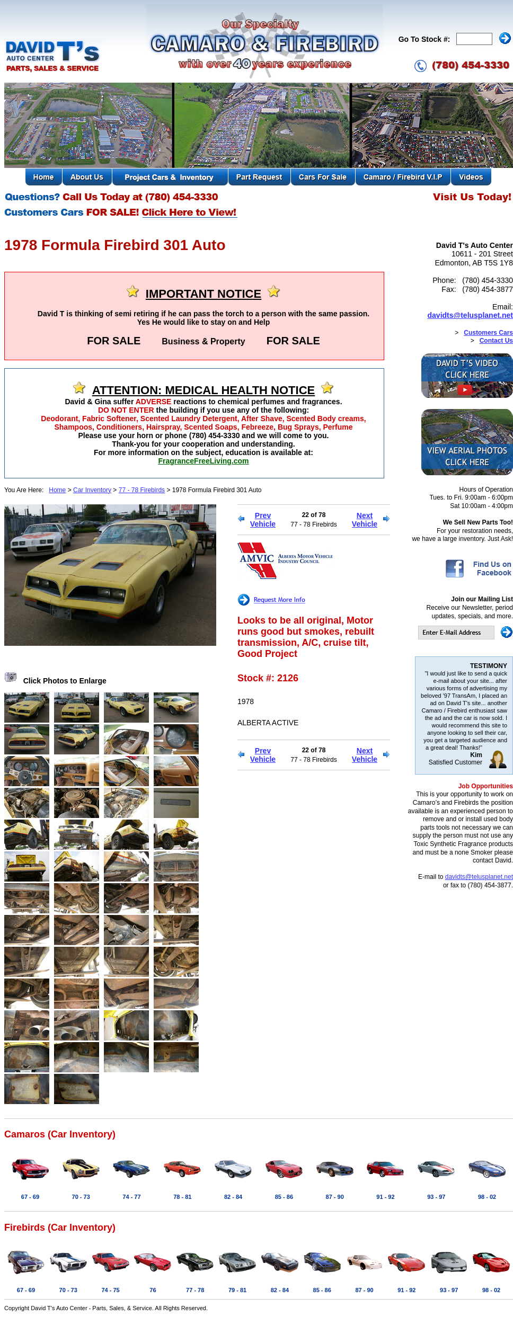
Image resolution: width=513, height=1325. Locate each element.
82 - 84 (233, 1197)
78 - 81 (182, 1197)
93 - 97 (436, 1197)
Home (57, 490)
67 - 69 (30, 1197)
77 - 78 (195, 1290)
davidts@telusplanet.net (470, 315)
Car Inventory (92, 490)
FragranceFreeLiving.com (203, 461)
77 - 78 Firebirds (142, 490)
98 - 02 (487, 1197)
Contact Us (496, 340)
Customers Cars (488, 332)
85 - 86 (284, 1197)
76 (152, 1290)
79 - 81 (237, 1290)
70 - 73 (81, 1197)
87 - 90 (335, 1197)
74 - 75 (110, 1290)
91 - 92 (385, 1197)
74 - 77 (131, 1197)
